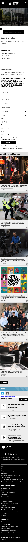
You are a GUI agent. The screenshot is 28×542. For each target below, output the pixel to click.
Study (3, 466)
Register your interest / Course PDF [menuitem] (13, 32)
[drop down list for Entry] (14, 115)
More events (23, 399)
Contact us (4, 522)
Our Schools (4, 473)
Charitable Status (5, 496)
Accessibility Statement (7, 501)
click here (21, 148)
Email (2, 118)
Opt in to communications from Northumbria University (10, 138)
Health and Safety (5, 528)
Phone (3, 125)
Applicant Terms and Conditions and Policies (12, 481)
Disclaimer (4, 505)
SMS (2, 131)
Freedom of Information (7, 499)
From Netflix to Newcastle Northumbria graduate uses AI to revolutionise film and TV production (13, 261)
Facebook (7, 393)
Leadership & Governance (7, 492)
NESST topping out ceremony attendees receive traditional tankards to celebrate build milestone (12, 224)
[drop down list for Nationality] (14, 111)
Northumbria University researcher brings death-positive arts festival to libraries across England (14, 297)
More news (4, 382)
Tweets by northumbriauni (7, 396)
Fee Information (6, 58)
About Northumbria (8, 485)
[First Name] (14, 92)
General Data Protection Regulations (10, 537)
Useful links (5, 519)
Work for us (4, 494)
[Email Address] (14, 103)
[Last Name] (14, 96)
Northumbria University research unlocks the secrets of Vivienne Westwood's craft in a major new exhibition (14, 187)
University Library (5, 477)
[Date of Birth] (14, 99)
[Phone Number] (14, 107)
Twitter (2, 393)
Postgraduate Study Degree (8, 471)
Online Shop (4, 539)
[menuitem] (1, 29)
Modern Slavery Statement (8, 507)
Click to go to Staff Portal (7, 535)
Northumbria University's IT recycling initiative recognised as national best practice (11, 373)
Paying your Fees (5, 524)
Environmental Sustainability (8, 530)
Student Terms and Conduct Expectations (12, 479)
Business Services (5, 488)
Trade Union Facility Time (7, 510)
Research (3, 490)
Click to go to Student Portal (8, 532)
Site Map (3, 515)
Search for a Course (6, 468)
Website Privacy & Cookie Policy (9, 503)
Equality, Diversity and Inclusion (9, 526)
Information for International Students (11, 475)
